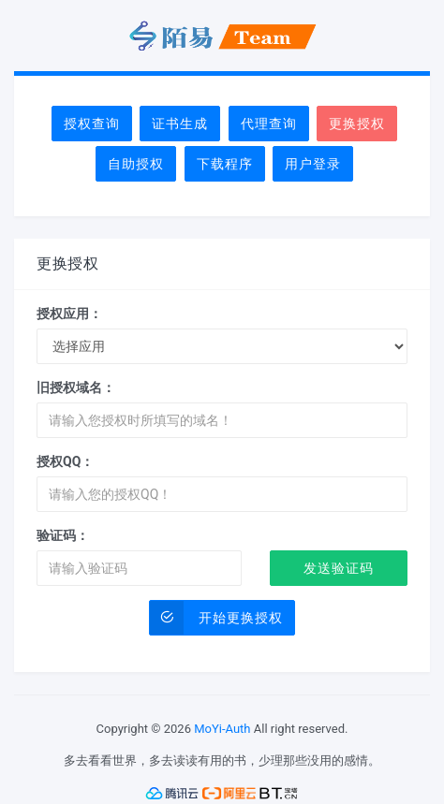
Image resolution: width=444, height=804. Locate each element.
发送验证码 (338, 568)
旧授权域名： (76, 387)
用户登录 (313, 163)
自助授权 (136, 163)
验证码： (63, 535)
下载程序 (225, 163)
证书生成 (180, 123)
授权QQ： (65, 461)
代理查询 (269, 123)
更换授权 (357, 123)
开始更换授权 (216, 618)
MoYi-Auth (222, 729)
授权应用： (69, 313)
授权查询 (92, 123)
